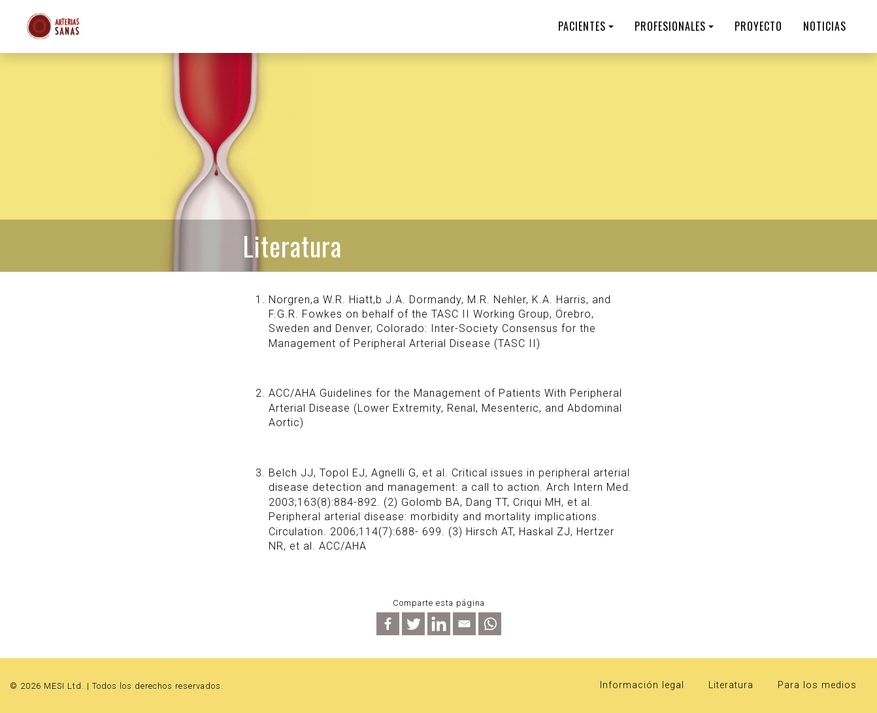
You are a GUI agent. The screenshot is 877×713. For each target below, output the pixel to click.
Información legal (642, 685)
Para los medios (817, 685)
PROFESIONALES (670, 26)
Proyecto (758, 26)
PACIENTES (582, 26)
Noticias (824, 26)
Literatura (730, 685)
